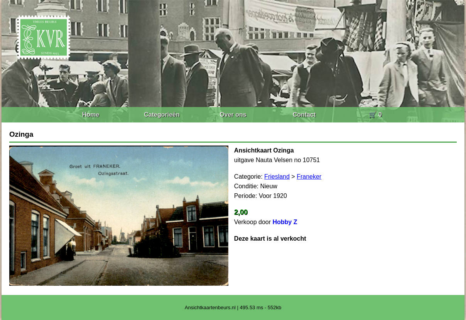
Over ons (232, 114)
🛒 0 (375, 114)
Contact (304, 114)
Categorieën (161, 114)
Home (90, 114)
